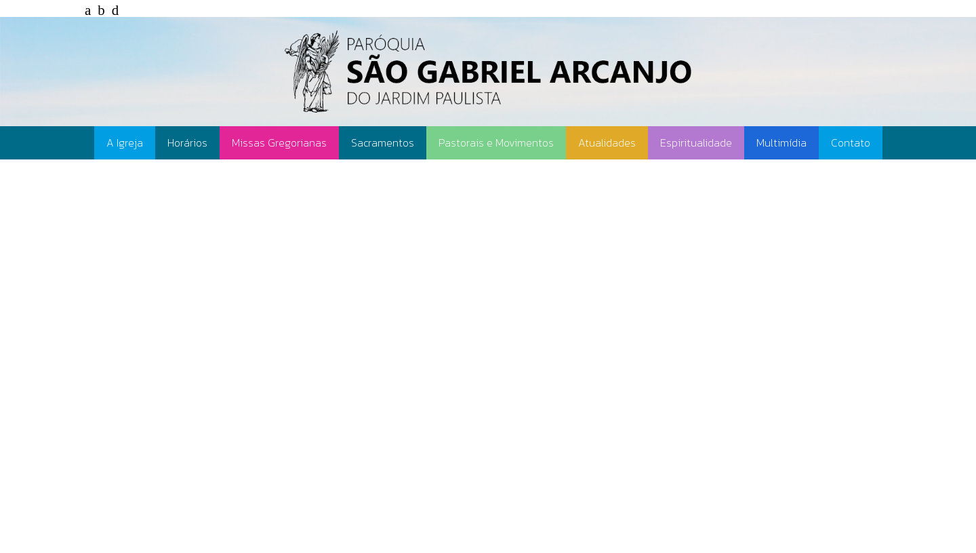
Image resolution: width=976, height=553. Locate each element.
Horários (187, 142)
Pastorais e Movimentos (496, 142)
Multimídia (781, 142)
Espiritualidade (696, 142)
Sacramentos (382, 142)
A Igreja (124, 142)
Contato (850, 142)
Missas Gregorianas (279, 142)
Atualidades (607, 142)
